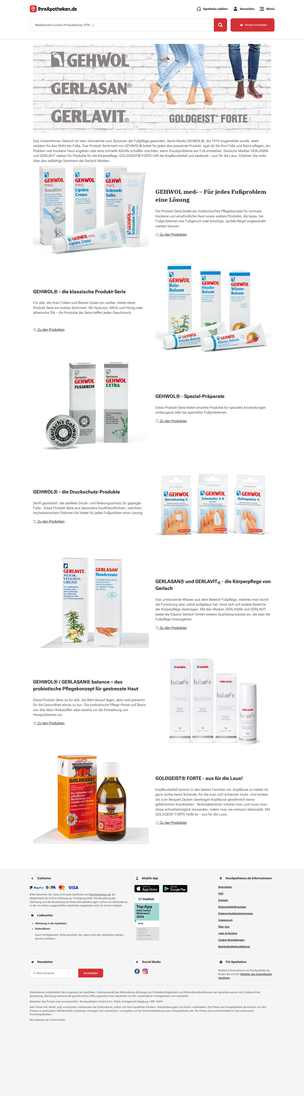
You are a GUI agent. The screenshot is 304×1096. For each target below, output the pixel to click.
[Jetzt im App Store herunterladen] (146, 888)
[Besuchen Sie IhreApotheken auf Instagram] (145, 971)
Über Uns (223, 926)
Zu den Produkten (171, 234)
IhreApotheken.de (100, 894)
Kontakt (223, 900)
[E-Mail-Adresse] (54, 973)
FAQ (220, 893)
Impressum (225, 920)
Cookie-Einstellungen (231, 940)
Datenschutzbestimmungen (235, 913)
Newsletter (225, 887)
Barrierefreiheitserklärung (234, 946)
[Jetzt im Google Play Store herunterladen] (175, 888)
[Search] (220, 25)
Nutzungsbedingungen (232, 906)
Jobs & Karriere (227, 933)
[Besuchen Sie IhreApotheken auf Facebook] (137, 971)
